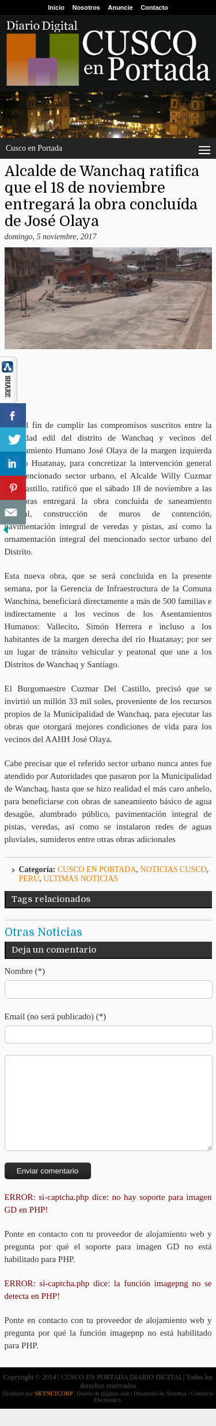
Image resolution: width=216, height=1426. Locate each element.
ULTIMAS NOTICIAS (80, 878)
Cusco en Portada (97, 869)
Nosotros (86, 7)
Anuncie (120, 7)
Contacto (154, 7)
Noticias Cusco (173, 869)
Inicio (56, 7)
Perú (29, 878)
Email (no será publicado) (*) (56, 1016)
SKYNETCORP (53, 1411)
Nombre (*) (25, 971)
